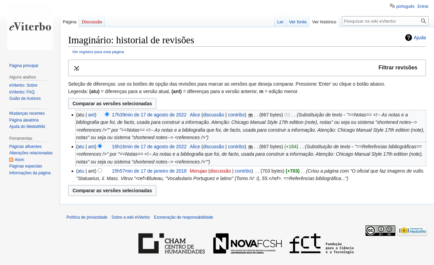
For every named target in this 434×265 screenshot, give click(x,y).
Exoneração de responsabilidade (183, 217)
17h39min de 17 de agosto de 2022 (149, 114)
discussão (213, 114)
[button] (247, 67)
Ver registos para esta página (98, 51)
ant (91, 114)
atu (81, 146)
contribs (236, 114)
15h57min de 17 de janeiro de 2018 (149, 171)
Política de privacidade (86, 217)
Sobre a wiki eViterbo (131, 217)
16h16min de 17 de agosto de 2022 (149, 146)
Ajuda (420, 37)
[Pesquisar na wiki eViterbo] (385, 21)
